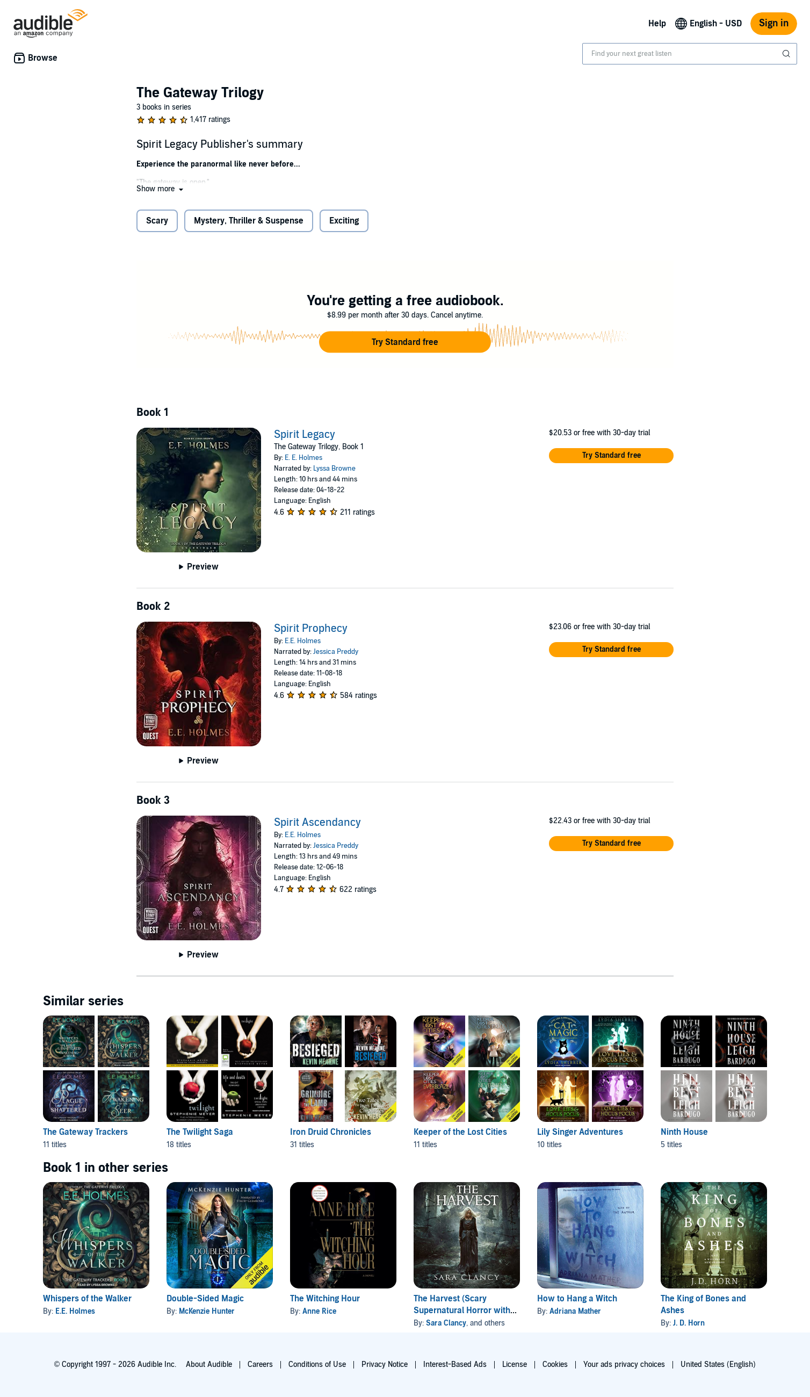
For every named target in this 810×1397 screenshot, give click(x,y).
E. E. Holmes (303, 457)
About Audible (209, 1364)
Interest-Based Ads (455, 1364)
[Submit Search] (787, 53)
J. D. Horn (689, 1323)
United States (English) (718, 1364)
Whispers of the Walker (87, 1298)
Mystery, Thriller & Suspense (248, 220)
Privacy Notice (384, 1364)
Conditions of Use (317, 1364)
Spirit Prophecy (311, 628)
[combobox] (689, 53)
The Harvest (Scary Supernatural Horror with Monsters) (462, 1310)
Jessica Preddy (335, 651)
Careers (260, 1364)
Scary (157, 220)
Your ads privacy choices (624, 1364)
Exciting (344, 220)
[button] (160, 188)
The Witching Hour (325, 1298)
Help (657, 23)
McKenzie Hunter (207, 1311)
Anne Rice (319, 1311)
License (514, 1364)
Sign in (774, 23)
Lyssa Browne (334, 468)
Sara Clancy (446, 1323)
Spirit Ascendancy (317, 822)
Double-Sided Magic (205, 1298)
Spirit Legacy (304, 434)
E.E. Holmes (303, 641)
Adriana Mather (575, 1311)
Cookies (555, 1364)
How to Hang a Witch (577, 1298)
